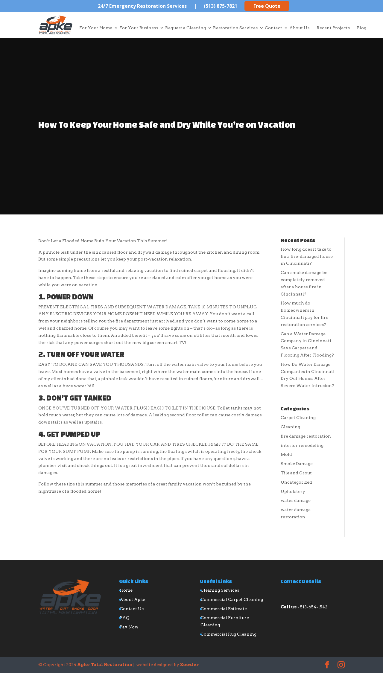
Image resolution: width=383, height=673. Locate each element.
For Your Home (95, 27)
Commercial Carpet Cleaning (231, 599)
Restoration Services (235, 27)
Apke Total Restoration (105, 664)
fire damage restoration (306, 436)
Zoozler (189, 664)
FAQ (125, 617)
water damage (296, 500)
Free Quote (266, 6)
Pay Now (129, 627)
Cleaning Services (219, 590)
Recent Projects (333, 27)
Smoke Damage (297, 463)
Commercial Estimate (223, 608)
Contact (273, 27)
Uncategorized (296, 482)
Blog (361, 27)
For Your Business (138, 27)
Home (126, 590)
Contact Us (132, 608)
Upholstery (293, 491)
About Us (299, 27)
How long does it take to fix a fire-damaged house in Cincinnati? (307, 256)
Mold (286, 454)
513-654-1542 (313, 607)
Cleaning (290, 426)
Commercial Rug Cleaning (228, 634)
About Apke (132, 599)
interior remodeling (302, 445)
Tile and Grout (296, 473)
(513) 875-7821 (220, 6)
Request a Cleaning (185, 27)
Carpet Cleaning (298, 417)
